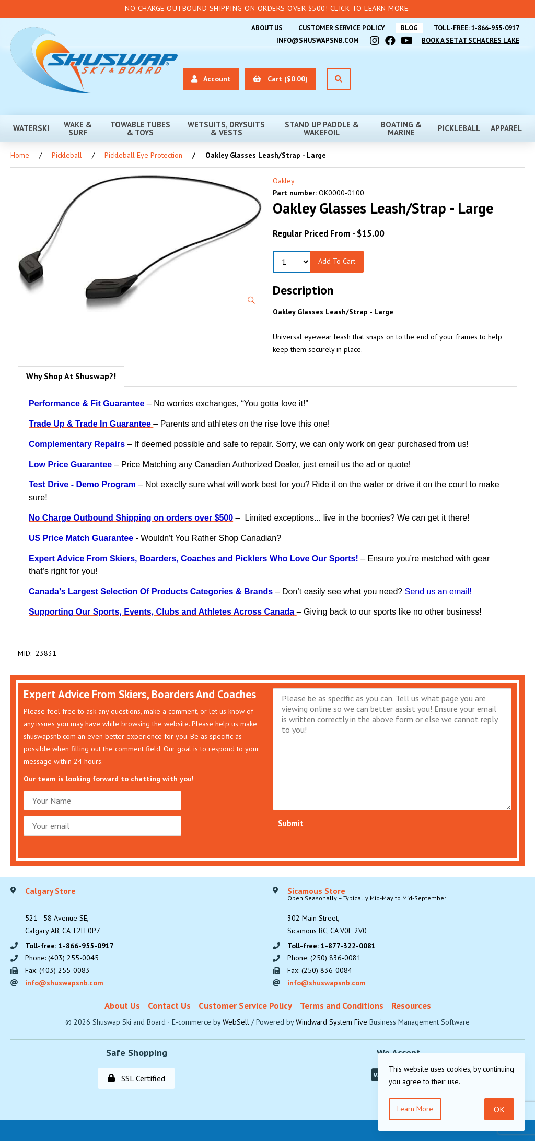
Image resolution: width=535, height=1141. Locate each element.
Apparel (506, 128)
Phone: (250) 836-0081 (324, 957)
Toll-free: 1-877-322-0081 (331, 945)
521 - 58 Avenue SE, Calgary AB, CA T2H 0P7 (62, 911)
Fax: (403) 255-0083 (57, 970)
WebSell (236, 1022)
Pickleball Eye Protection (143, 155)
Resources (411, 1005)
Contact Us (169, 1005)
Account (211, 79)
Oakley (284, 180)
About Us (267, 27)
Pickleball (459, 128)
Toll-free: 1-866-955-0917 (476, 27)
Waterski (31, 128)
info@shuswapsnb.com (317, 40)
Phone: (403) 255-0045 (62, 957)
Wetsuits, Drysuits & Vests (226, 128)
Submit (291, 823)
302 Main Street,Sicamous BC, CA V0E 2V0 (366, 911)
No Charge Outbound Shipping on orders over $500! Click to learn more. (267, 8)
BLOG (409, 27)
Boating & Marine (401, 128)
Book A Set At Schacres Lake (470, 40)
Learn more (415, 1108)
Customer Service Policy (341, 27)
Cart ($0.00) (280, 79)
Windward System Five (331, 1022)
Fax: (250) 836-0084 (319, 970)
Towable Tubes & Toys (140, 128)
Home (19, 155)
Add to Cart (336, 261)
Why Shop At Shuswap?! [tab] (71, 376)
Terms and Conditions (341, 1005)
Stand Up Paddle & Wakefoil (322, 128)
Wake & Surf (78, 128)
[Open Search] (339, 79)
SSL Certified (136, 1078)
